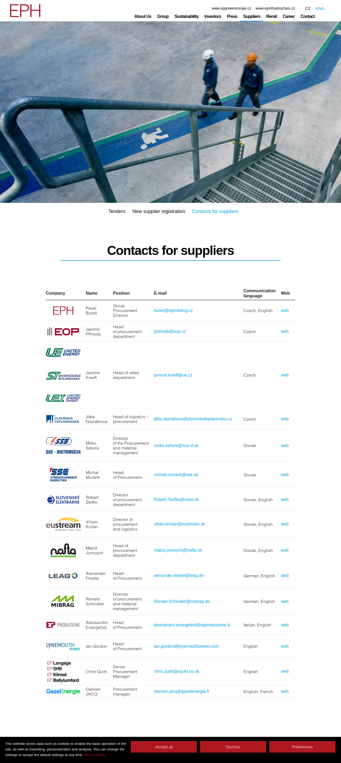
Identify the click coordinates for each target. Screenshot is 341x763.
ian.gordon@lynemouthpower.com (186, 646)
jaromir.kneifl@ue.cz (173, 375)
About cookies (94, 755)
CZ (307, 8)
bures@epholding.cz (173, 310)
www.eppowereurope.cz (231, 8)
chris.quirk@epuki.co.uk (176, 671)
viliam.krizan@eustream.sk (179, 524)
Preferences (302, 746)
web (285, 310)
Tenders (116, 211)
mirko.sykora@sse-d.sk (176, 445)
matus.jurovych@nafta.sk (178, 550)
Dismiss (233, 746)
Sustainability (186, 16)
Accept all (164, 746)
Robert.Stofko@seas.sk (176, 499)
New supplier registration (158, 211)
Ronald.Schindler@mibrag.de (182, 601)
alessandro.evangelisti (175, 625)
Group (163, 16)
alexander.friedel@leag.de (179, 575)
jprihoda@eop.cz (170, 331)
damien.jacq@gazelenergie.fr (181, 691)
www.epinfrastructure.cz (275, 8)
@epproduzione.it (213, 625)
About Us (142, 16)
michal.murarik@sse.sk (176, 474)
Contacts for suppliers (215, 211)
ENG (320, 8)
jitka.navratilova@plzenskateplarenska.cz (193, 419)
